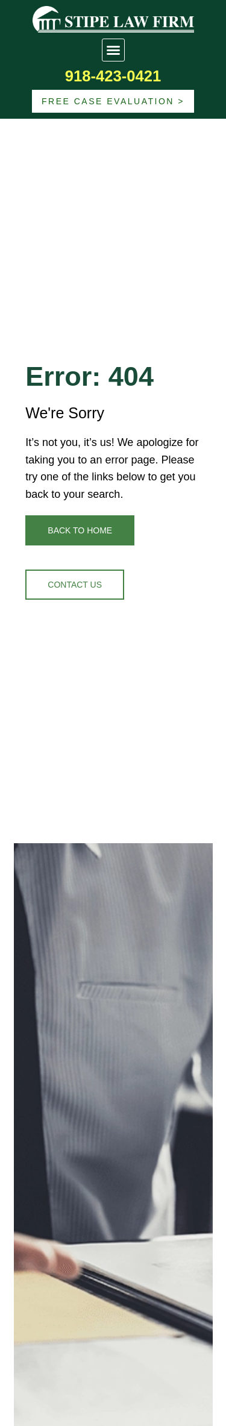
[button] (113, 50)
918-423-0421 (113, 76)
